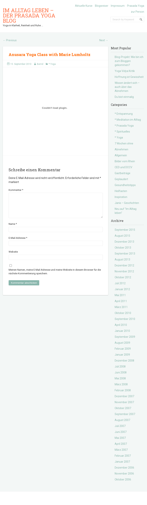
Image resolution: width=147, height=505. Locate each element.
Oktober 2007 (123, 408)
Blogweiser (101, 5)
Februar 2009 (123, 348)
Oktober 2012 (123, 277)
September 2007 (125, 414)
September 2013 (125, 253)
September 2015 (125, 229)
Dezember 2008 (124, 360)
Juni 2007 (121, 431)
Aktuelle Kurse (83, 5)
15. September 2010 (20, 64)
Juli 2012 (120, 283)
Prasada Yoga (135, 5)
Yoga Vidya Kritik (125, 70)
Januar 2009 (122, 354)
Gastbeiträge (122, 173)
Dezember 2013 (124, 241)
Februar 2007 (123, 455)
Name (13, 228)
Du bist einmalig (124, 96)
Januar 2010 (122, 330)
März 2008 (121, 384)
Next (103, 40)
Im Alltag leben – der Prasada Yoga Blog (29, 15)
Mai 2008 (120, 378)
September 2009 (125, 336)
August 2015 (122, 235)
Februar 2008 (123, 390)
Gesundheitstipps (125, 185)
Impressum (118, 5)
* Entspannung (124, 113)
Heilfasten (121, 191)
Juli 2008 (120, 366)
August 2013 (122, 259)
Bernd (40, 64)
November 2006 (124, 473)
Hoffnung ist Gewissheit (129, 76)
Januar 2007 (122, 461)
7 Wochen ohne (124, 143)
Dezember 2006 (124, 467)
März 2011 (121, 307)
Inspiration (121, 197)
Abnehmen (121, 149)
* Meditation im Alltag (128, 119)
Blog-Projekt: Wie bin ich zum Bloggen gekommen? (129, 61)
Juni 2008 (121, 372)
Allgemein (121, 155)
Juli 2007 (120, 426)
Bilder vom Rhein (125, 161)
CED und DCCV (123, 167)
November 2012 (124, 271)
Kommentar (16, 190)
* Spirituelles (122, 131)
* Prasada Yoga (124, 125)
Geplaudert (121, 179)
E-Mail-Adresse (18, 242)
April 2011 (121, 301)
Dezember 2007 (124, 396)
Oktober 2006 (123, 479)
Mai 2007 (120, 437)
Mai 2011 (120, 295)
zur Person (137, 11)
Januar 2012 (122, 289)
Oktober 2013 (123, 247)
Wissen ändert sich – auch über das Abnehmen (127, 86)
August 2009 (122, 342)
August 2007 (122, 420)
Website (13, 256)
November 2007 (124, 402)
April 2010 (121, 324)
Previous (10, 40)
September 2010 (125, 318)
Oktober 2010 (123, 313)
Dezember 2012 (124, 265)
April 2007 (121, 443)
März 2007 (121, 449)
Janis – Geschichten (127, 202)
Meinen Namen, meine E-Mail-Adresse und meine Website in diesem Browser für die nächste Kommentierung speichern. (55, 276)
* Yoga (52, 64)
